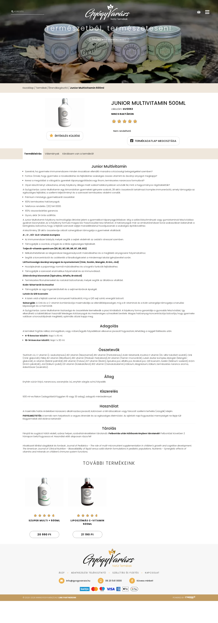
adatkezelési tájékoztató (88, 594)
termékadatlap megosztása (153, 141)
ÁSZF (62, 594)
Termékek (41, 88)
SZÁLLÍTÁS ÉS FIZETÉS (125, 594)
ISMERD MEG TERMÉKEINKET (109, 39)
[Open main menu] (207, 12)
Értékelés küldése (65, 163)
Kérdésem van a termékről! (78, 175)
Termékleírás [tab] (32, 175)
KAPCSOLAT (152, 594)
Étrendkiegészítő (58, 88)
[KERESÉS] (27, 12)
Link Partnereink (68, 619)
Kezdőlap (28, 88)
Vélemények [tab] (52, 175)
